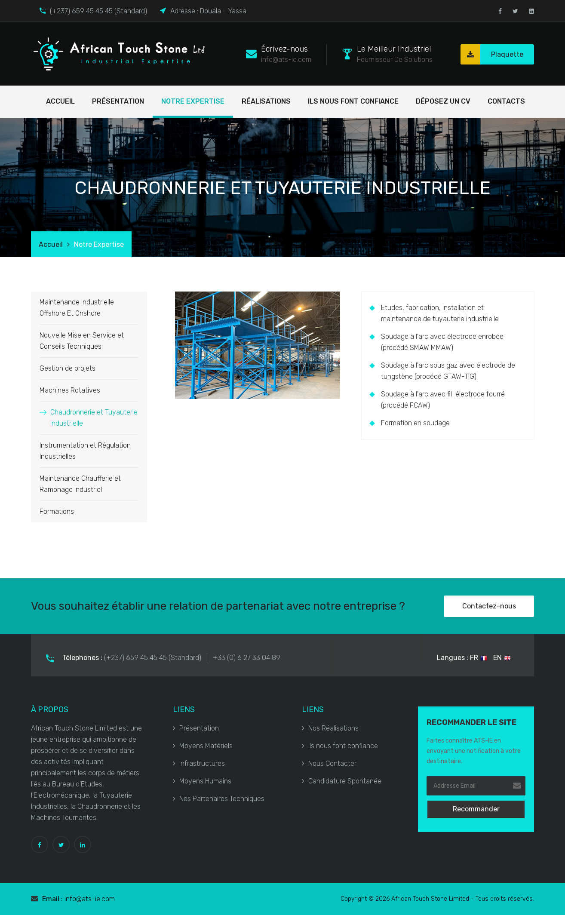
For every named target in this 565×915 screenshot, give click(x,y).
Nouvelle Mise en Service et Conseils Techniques (82, 340)
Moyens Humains (202, 781)
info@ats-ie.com (89, 899)
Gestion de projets (67, 368)
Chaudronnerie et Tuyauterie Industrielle (94, 417)
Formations (57, 511)
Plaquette (492, 54)
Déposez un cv (443, 101)
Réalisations (266, 101)
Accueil (60, 101)
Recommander (476, 809)
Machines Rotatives (70, 390)
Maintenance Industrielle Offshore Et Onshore (77, 307)
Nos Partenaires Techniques (218, 799)
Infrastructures (199, 763)
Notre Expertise (192, 101)
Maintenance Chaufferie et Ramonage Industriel (80, 484)
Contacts (506, 101)
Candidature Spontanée (341, 781)
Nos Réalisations (330, 728)
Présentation (118, 101)
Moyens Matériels (203, 746)
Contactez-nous (489, 606)
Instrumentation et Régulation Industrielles (85, 451)
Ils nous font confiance (353, 101)
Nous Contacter (329, 763)
